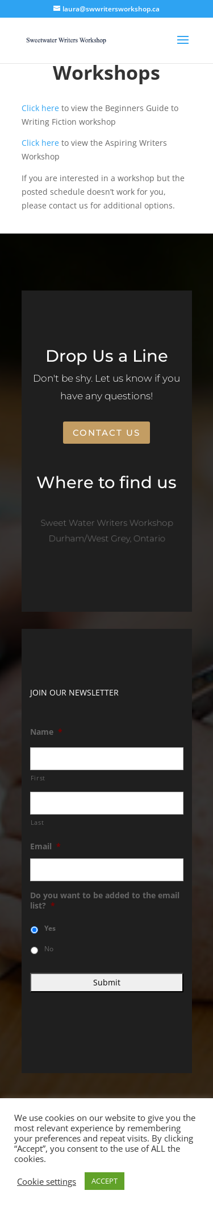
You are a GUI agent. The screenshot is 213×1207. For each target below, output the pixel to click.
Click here (40, 108)
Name (46, 732)
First (38, 778)
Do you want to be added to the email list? (104, 900)
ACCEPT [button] (104, 1181)
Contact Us (106, 432)
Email (45, 846)
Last (37, 822)
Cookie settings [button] (46, 1181)
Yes (50, 928)
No (48, 949)
